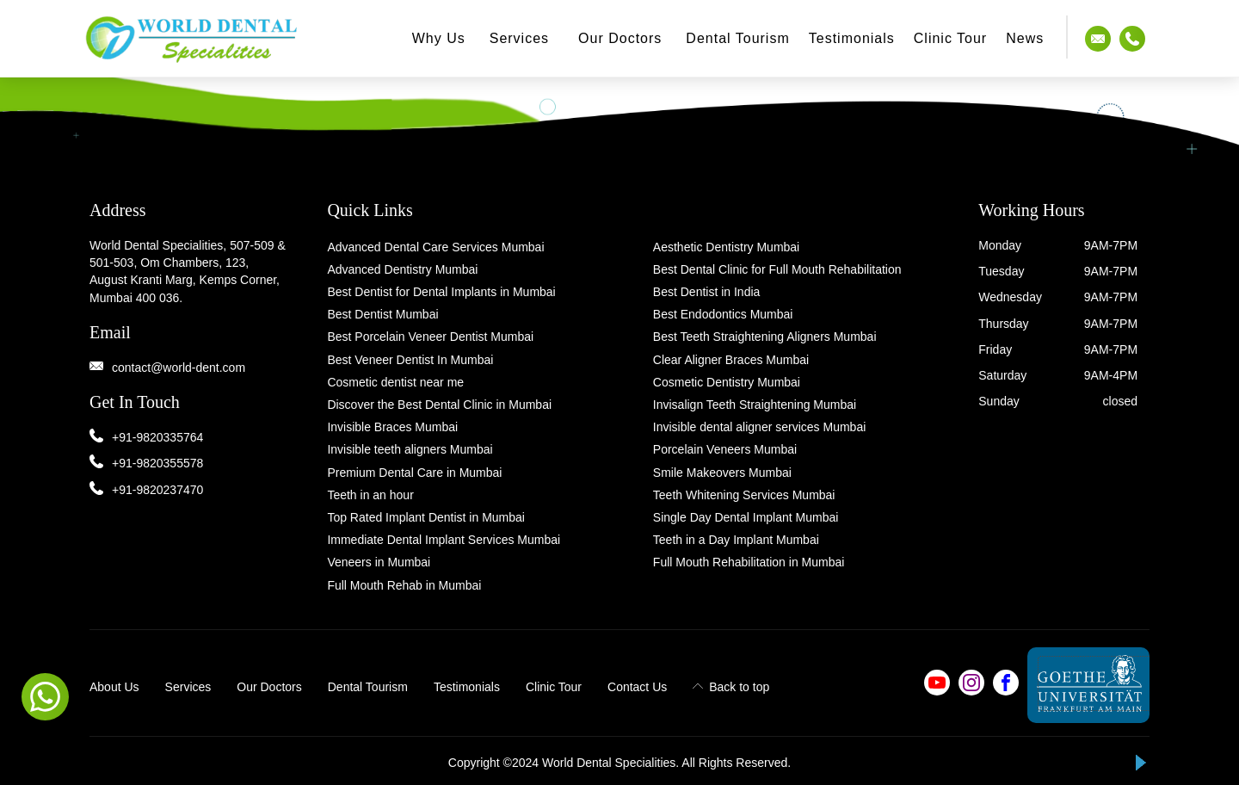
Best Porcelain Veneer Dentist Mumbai (430, 336)
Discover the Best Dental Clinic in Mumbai (439, 404)
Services (519, 38)
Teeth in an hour (370, 495)
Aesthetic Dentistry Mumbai (726, 247)
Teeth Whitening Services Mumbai (744, 495)
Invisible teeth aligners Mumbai (409, 449)
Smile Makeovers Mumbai (722, 472)
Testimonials (467, 687)
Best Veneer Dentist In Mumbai (410, 360)
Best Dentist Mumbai (382, 314)
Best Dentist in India (707, 292)
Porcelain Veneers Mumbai (725, 449)
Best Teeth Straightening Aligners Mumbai (765, 336)
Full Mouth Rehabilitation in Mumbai (749, 562)
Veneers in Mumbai (378, 562)
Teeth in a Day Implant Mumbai (736, 540)
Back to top (731, 687)
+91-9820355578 (157, 463)
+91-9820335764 (157, 437)
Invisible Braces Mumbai (392, 427)
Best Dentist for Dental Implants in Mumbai (441, 292)
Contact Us (637, 687)
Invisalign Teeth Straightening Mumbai (754, 404)
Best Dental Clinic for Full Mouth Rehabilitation (777, 269)
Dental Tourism (737, 38)
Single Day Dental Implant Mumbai (746, 517)
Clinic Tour (950, 38)
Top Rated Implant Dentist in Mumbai (426, 517)
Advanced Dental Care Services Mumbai (435, 247)
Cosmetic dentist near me (395, 382)
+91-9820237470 (157, 490)
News (1025, 38)
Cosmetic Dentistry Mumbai (726, 382)
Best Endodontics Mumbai (723, 314)
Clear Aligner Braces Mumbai (731, 360)
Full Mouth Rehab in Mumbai (404, 585)
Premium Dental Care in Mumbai (414, 472)
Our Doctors (620, 38)
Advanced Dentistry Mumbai (402, 269)
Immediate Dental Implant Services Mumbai (443, 540)
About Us (114, 687)
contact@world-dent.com (178, 367)
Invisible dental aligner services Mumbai (759, 427)
